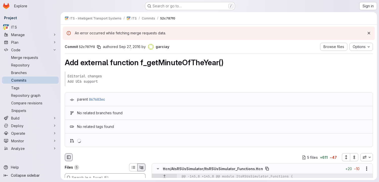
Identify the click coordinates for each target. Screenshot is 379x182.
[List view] (133, 167)
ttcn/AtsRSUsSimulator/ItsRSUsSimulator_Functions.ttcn (213, 169)
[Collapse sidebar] (30, 175)
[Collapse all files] (354, 157)
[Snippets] (30, 110)
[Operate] (30, 133)
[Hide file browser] (69, 157)
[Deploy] (30, 125)
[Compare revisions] (30, 102)
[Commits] (30, 80)
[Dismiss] (369, 33)
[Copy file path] (267, 169)
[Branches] (30, 72)
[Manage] (30, 34)
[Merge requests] (30, 57)
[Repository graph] (30, 95)
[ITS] (30, 27)
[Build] (30, 118)
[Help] (30, 167)
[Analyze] (30, 148)
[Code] (30, 49)
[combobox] (366, 157)
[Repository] (30, 65)
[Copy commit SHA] (99, 47)
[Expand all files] (346, 157)
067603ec (97, 99)
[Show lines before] (164, 176)
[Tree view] (141, 167)
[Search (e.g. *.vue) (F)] (105, 177)
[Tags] (30, 87)
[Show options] (367, 169)
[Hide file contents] (158, 169)
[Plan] (30, 42)
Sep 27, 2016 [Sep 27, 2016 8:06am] (129, 46)
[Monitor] (30, 140)
